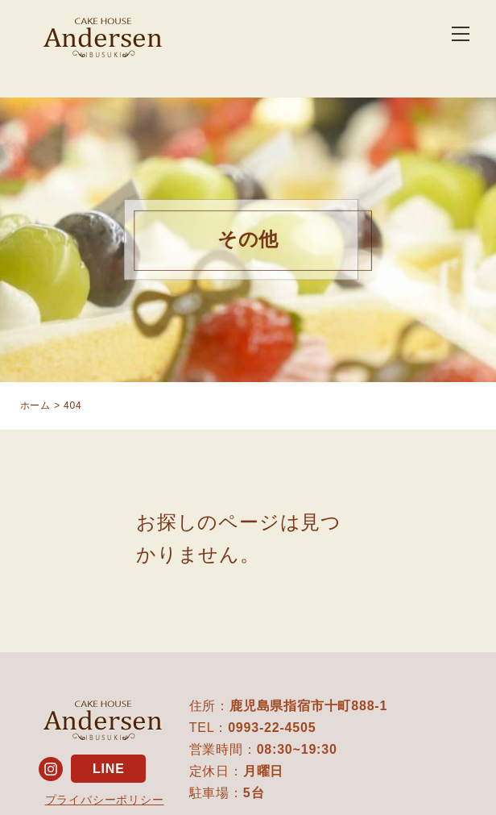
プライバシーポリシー (104, 799)
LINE (109, 768)
